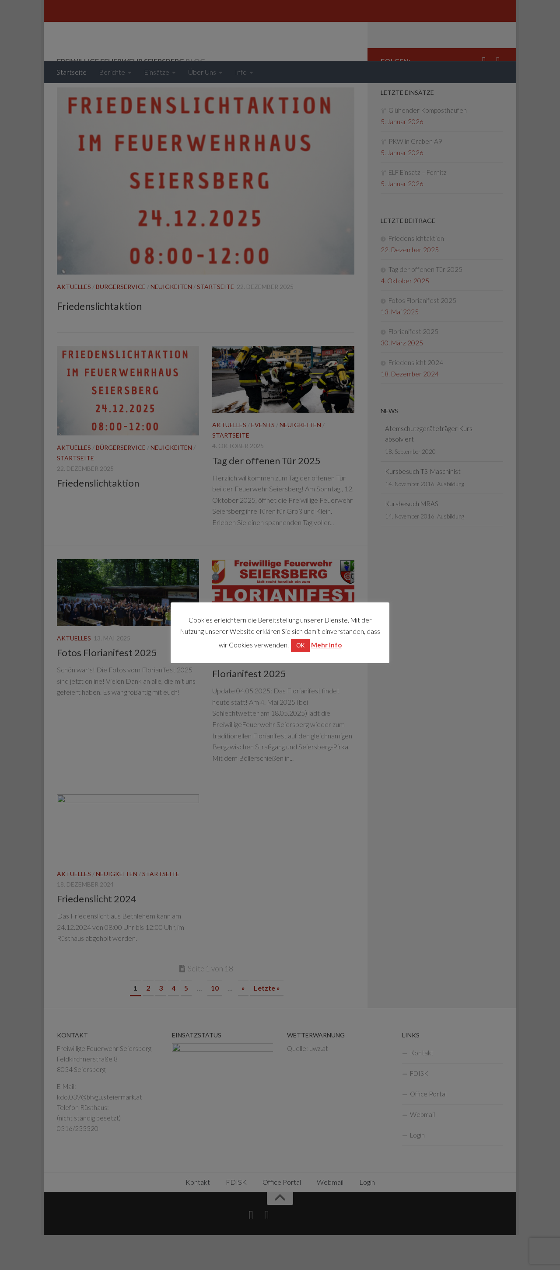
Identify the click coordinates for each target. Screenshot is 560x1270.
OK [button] (300, 645)
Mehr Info (326, 645)
